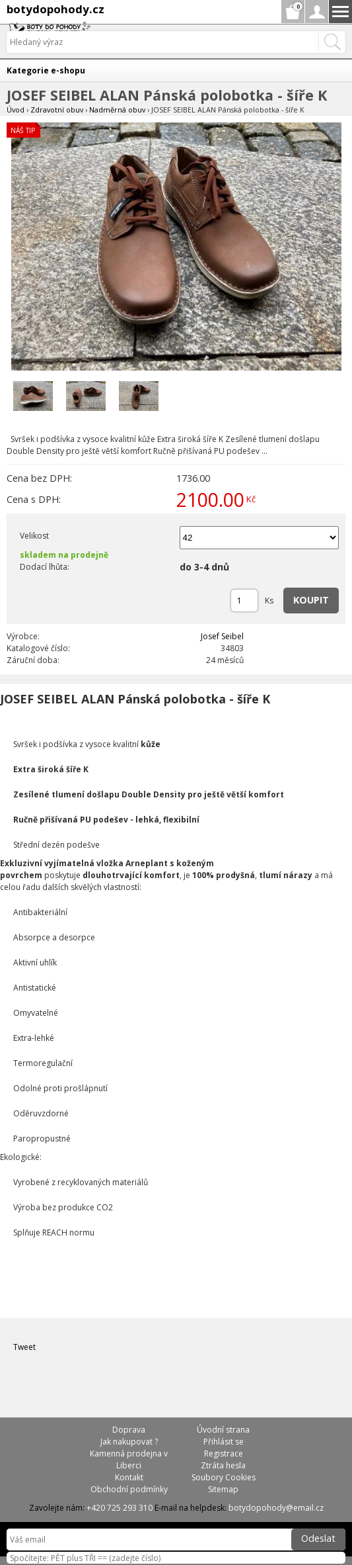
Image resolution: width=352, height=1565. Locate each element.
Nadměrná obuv (117, 109)
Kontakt (129, 1477)
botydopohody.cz (55, 9)
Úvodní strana (223, 1429)
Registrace (223, 1453)
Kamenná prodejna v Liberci (129, 1459)
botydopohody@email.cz (276, 1507)
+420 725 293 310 (120, 1507)
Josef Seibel (222, 636)
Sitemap (223, 1489)
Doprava (128, 1429)
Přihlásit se (223, 1441)
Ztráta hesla (223, 1465)
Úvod (15, 109)
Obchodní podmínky (129, 1489)
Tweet (24, 1347)
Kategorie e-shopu (46, 70)
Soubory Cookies (224, 1477)
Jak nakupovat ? (129, 1441)
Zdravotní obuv (56, 109)
